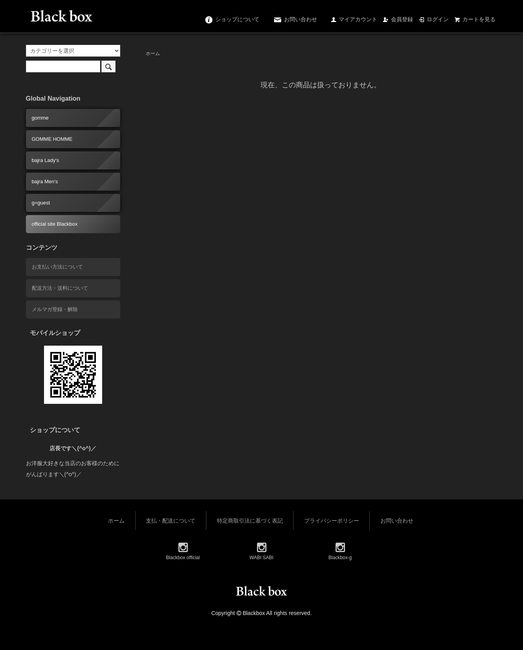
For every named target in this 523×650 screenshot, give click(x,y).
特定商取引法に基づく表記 (250, 520)
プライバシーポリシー (331, 520)
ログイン (433, 19)
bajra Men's (45, 181)
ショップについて (231, 19)
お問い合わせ (295, 19)
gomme (40, 118)
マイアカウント (353, 19)
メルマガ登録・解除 (55, 309)
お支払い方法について (57, 267)
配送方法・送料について (60, 288)
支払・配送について (170, 520)
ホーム (153, 53)
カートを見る (474, 19)
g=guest (41, 203)
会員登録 (398, 19)
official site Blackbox (55, 224)
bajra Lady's (45, 160)
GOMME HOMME (52, 139)
